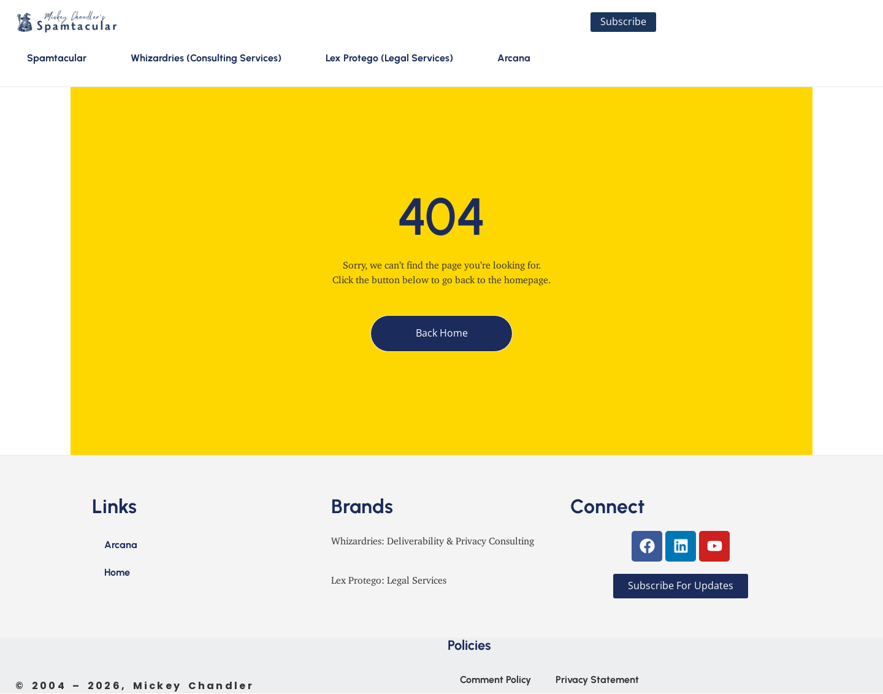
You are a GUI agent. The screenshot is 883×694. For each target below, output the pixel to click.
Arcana (513, 58)
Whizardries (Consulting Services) (206, 58)
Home (117, 573)
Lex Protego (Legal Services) (389, 58)
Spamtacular (56, 58)
